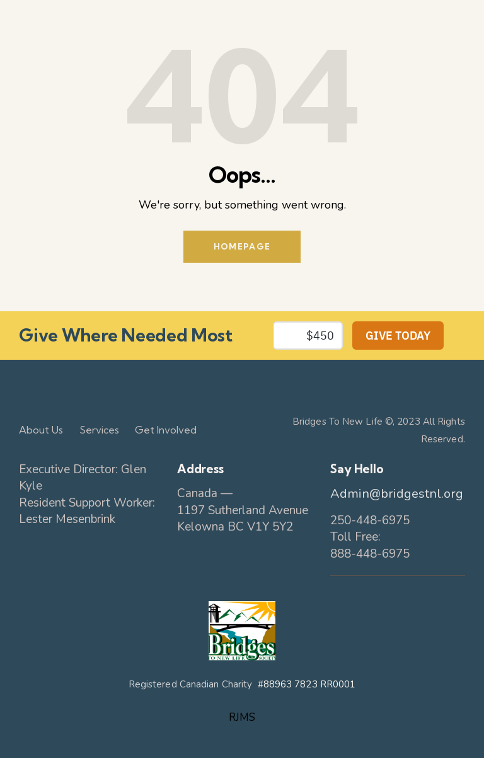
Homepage (242, 246)
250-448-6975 (370, 520)
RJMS (242, 717)
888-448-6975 (370, 554)
